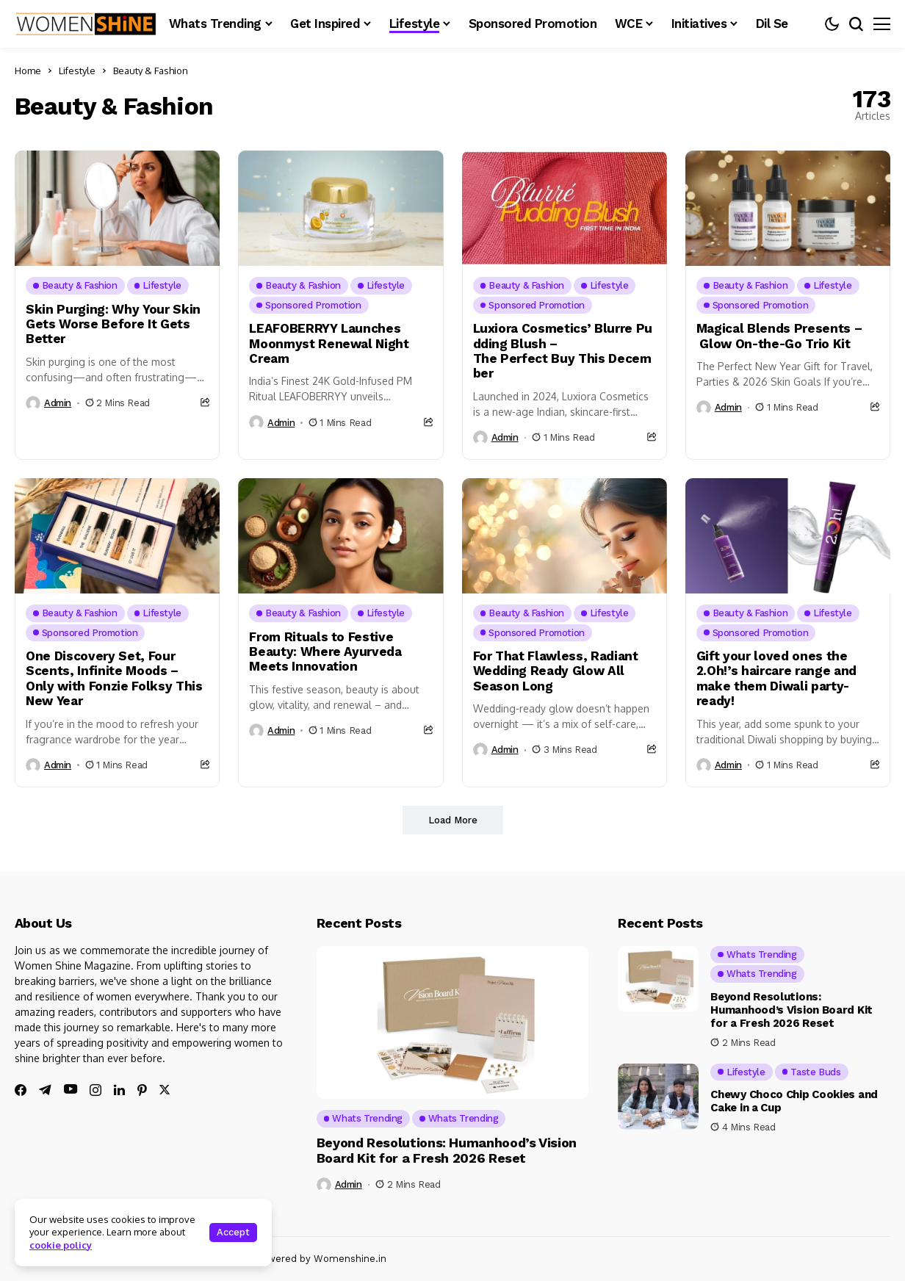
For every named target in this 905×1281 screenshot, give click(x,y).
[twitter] (164, 1089)
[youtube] (70, 1089)
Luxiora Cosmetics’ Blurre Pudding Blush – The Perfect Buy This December (562, 350)
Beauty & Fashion (150, 70)
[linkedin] (119, 1090)
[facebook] (20, 1090)
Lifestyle (77, 70)
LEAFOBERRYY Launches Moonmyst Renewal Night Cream (329, 343)
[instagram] (95, 1090)
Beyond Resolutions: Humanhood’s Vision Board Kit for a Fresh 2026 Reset (447, 1150)
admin (57, 402)
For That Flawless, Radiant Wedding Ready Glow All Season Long (555, 671)
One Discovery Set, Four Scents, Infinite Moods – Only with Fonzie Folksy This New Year (114, 678)
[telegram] (45, 1090)
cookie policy (60, 1245)
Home (28, 70)
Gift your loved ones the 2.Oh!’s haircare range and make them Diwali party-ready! (776, 678)
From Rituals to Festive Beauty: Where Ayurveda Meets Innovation (325, 651)
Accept (233, 1232)
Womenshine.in (350, 1258)
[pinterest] (142, 1090)
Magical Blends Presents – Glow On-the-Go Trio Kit (779, 335)
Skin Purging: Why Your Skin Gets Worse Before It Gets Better (113, 324)
